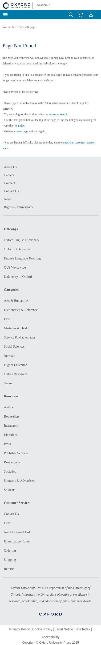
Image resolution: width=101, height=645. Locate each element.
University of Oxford (18, 277)
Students (9, 490)
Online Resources (15, 374)
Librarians (11, 435)
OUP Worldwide (15, 267)
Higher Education (15, 365)
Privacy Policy (19, 629)
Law (7, 319)
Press (7, 444)
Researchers (12, 462)
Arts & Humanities (16, 301)
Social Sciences (14, 346)
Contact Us (11, 191)
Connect (9, 183)
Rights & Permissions (18, 207)
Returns (9, 569)
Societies (10, 471)
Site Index (83, 629)
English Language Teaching (22, 258)
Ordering (10, 550)
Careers (9, 175)
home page (22, 131)
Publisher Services (16, 453)
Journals (9, 356)
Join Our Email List (17, 532)
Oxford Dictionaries (17, 249)
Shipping (10, 559)
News (8, 199)
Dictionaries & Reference (21, 310)
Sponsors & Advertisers (19, 480)
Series (8, 383)
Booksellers (12, 416)
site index (18, 125)
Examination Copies (17, 541)
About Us (10, 167)
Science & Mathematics (20, 337)
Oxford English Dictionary (21, 240)
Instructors (11, 425)
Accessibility (50, 637)
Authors (9, 407)
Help (7, 523)
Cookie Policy (42, 629)
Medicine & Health (16, 328)
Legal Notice (64, 629)
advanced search (58, 114)
